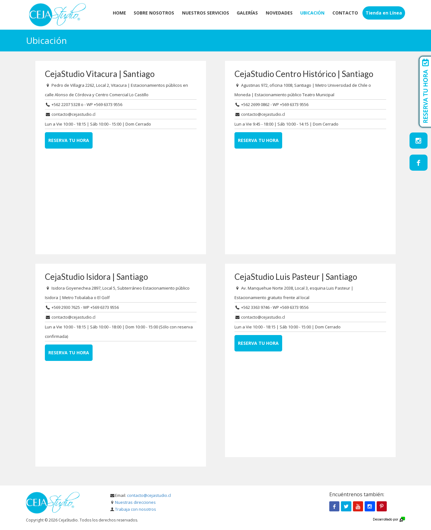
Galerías (247, 13)
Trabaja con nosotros (135, 509)
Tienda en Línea (384, 13)
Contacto (345, 13)
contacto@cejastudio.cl (73, 114)
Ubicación (312, 13)
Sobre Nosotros (154, 13)
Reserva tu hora (68, 140)
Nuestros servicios (205, 13)
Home (119, 13)
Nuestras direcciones (135, 502)
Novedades (279, 13)
